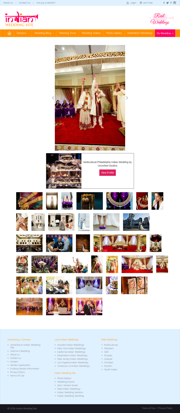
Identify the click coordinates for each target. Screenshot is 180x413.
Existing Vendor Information (24, 368)
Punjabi (108, 355)
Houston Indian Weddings (70, 345)
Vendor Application (20, 365)
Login (133, 2)
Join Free (148, 2)
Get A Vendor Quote (67, 385)
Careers (14, 361)
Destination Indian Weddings (72, 355)
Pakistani (109, 348)
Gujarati (108, 359)
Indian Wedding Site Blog (70, 396)
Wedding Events (66, 381)
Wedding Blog (44, 33)
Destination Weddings (139, 33)
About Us (8, 2)
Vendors (23, 33)
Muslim (108, 366)
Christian (108, 362)
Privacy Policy (17, 372)
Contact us (15, 358)
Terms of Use (148, 408)
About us (15, 354)
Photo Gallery (114, 33)
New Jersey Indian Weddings (72, 359)
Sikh (106, 352)
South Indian (110, 369)
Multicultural (111, 345)
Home (9, 33)
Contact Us (24, 2)
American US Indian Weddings (73, 366)
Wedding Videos (91, 33)
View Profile (107, 172)
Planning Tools (67, 33)
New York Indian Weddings (71, 348)
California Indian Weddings (71, 352)
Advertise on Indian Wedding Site (25, 346)
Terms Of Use (17, 375)
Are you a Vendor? (45, 2)
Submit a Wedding (20, 351)
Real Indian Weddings (68, 389)
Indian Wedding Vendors (70, 392)
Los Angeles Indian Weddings (72, 362)
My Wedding (165, 33)
